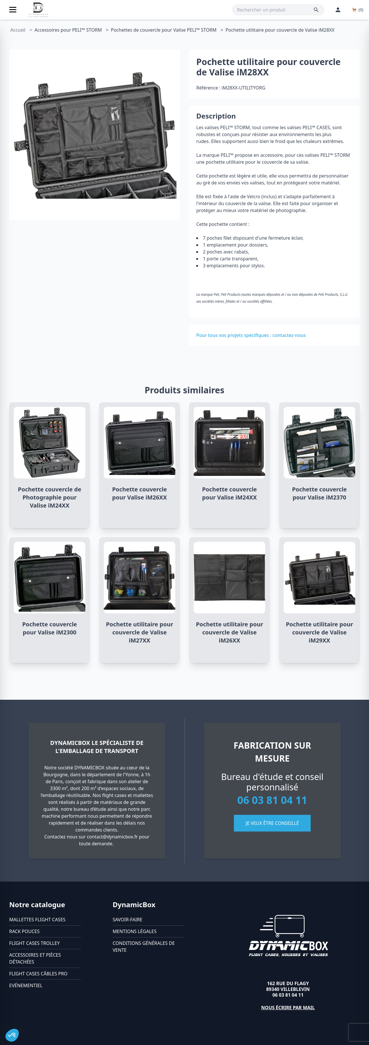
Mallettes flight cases (37, 919)
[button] (12, 1035)
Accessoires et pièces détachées (35, 958)
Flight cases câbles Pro (38, 973)
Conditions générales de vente (144, 946)
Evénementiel (26, 985)
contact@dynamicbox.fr (112, 837)
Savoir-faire (127, 919)
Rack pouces (24, 931)
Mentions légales (135, 931)
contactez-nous (289, 335)
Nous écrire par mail (288, 1007)
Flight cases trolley (34, 943)
